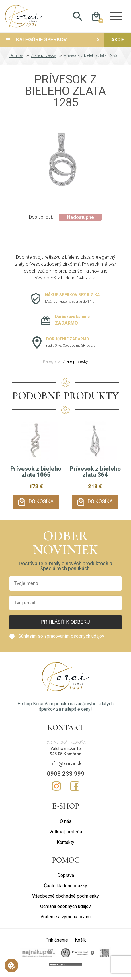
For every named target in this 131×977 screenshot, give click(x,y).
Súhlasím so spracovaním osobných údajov (61, 636)
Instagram (56, 787)
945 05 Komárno (65, 754)
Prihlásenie (56, 941)
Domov (16, 58)
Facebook (74, 787)
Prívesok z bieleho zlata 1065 (35, 474)
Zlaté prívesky (43, 58)
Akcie (117, 42)
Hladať (78, 17)
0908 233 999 (65, 774)
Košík (80, 941)
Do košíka (41, 504)
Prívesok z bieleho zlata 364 (95, 474)
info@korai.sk (65, 764)
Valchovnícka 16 (65, 749)
